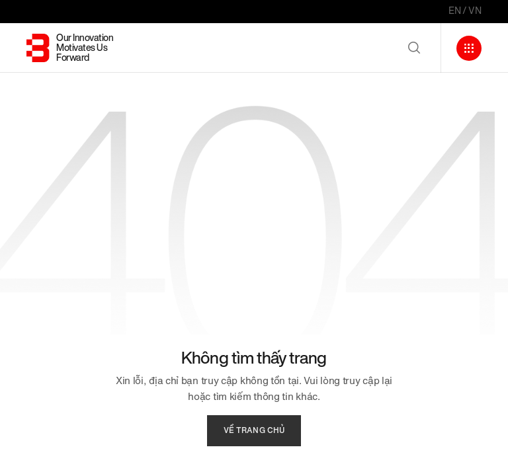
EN (454, 11)
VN (475, 11)
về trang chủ (254, 430)
